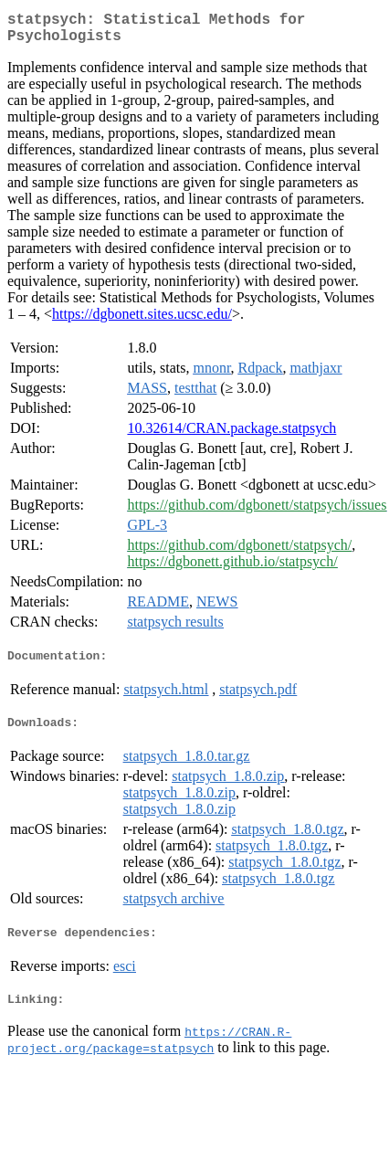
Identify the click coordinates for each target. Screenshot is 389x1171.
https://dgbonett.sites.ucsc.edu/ (142, 321)
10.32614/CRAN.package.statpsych (231, 435)
